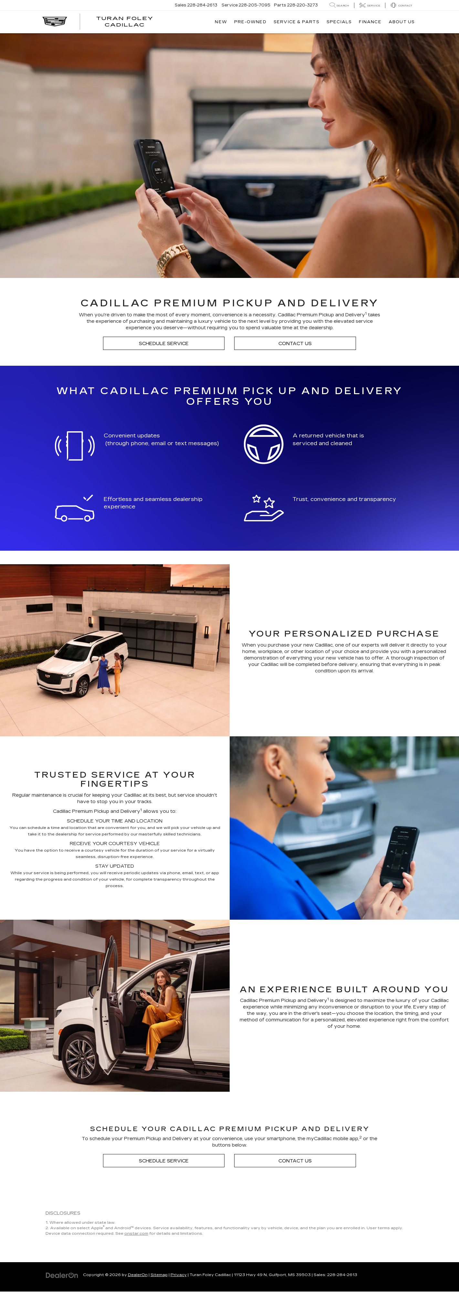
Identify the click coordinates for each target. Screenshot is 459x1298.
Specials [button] (339, 22)
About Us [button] (402, 22)
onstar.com (136, 1233)
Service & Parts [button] (296, 22)
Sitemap (159, 1274)
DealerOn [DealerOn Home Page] (138, 1274)
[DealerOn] (62, 1274)
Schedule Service (164, 343)
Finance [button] (370, 22)
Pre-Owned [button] (250, 22)
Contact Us (295, 343)
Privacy (179, 1274)
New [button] (221, 22)
